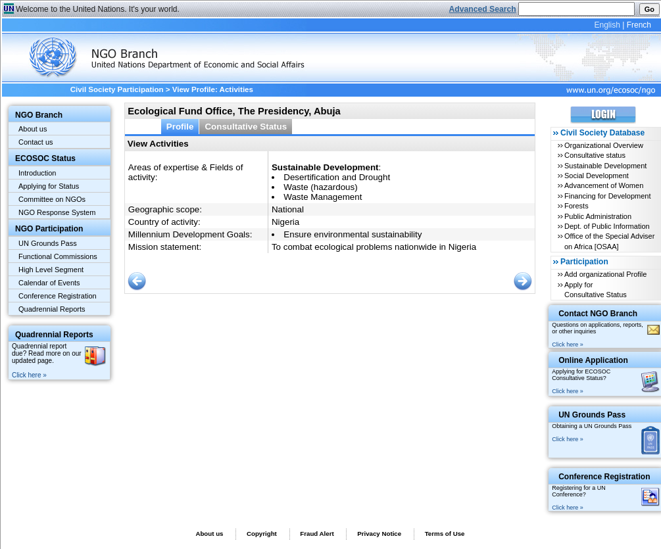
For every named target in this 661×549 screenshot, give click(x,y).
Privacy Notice (379, 533)
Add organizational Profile (605, 274)
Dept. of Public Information (607, 226)
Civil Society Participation (117, 89)
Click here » (29, 375)
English (607, 25)
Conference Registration (57, 296)
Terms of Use (445, 533)
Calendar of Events (49, 283)
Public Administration (597, 216)
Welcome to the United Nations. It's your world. (98, 9)
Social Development (596, 175)
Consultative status (594, 155)
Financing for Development (607, 196)
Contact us (35, 142)
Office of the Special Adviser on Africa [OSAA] (609, 241)
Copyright (262, 533)
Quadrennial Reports (52, 309)
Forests (576, 206)
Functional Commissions (57, 256)
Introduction (37, 173)
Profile (180, 126)
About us (32, 129)
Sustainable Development (605, 166)
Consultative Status (246, 126)
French (639, 25)
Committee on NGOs (52, 199)
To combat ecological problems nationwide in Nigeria (374, 247)
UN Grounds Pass (47, 243)
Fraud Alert (316, 533)
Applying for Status (48, 186)
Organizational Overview (603, 145)
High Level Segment (51, 270)
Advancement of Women (603, 185)
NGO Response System (56, 212)
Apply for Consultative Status (595, 289)
